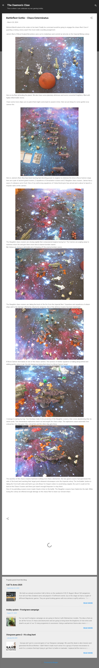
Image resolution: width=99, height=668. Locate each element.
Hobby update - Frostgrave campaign (22, 610)
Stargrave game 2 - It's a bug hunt (21, 635)
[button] (91, 18)
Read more (88, 603)
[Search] (95, 6)
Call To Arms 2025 (14, 585)
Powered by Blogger (49, 662)
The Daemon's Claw (18, 5)
